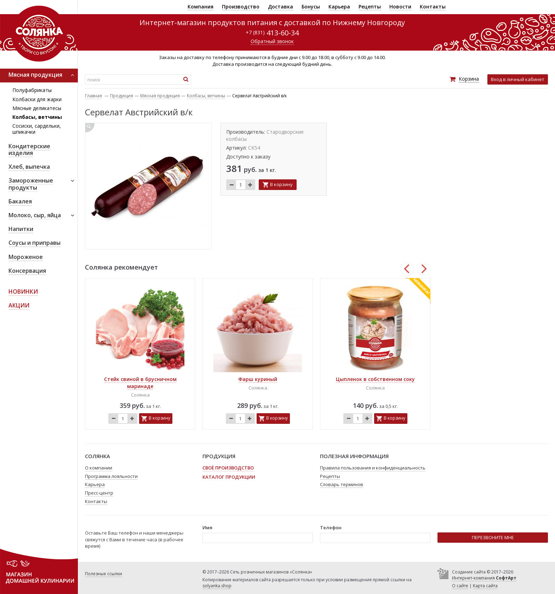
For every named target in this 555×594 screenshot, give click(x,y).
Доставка (280, 6)
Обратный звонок (272, 41)
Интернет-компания (484, 578)
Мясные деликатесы (36, 108)
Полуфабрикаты (32, 90)
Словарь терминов (341, 484)
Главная (93, 96)
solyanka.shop (216, 586)
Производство (240, 6)
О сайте (460, 586)
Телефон (331, 527)
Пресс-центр (99, 493)
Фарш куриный (257, 379)
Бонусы (311, 6)
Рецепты (370, 6)
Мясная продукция (160, 96)
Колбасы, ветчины (37, 117)
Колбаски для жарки (37, 99)
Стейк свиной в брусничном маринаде (140, 383)
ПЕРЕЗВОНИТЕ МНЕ (493, 537)
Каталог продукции (228, 477)
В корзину (281, 184)
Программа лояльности (111, 476)
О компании (98, 468)
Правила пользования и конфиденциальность (372, 468)
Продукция (121, 96)
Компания (200, 6)
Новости (400, 6)
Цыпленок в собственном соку (375, 379)
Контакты (433, 6)
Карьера (339, 6)
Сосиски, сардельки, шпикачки (36, 128)
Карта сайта (485, 586)
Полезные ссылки (103, 574)
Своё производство (228, 468)
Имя (207, 527)
